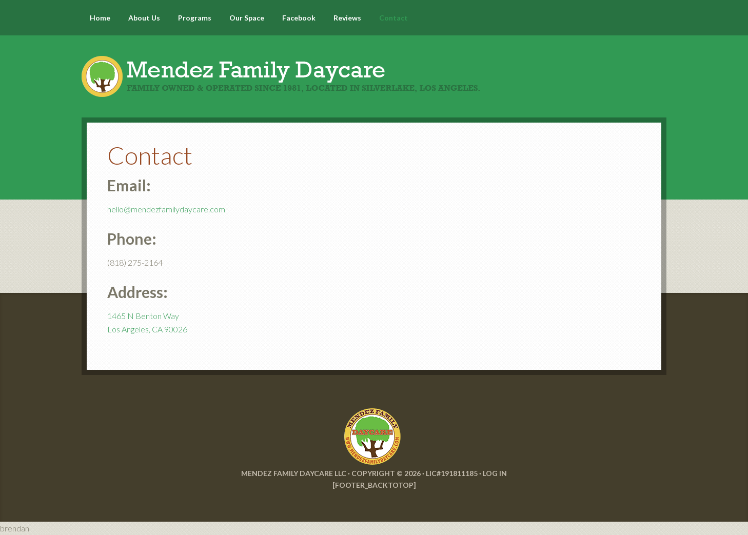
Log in (495, 473)
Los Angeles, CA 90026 (147, 329)
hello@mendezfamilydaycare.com (166, 209)
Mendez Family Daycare (374, 66)
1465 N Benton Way (143, 316)
